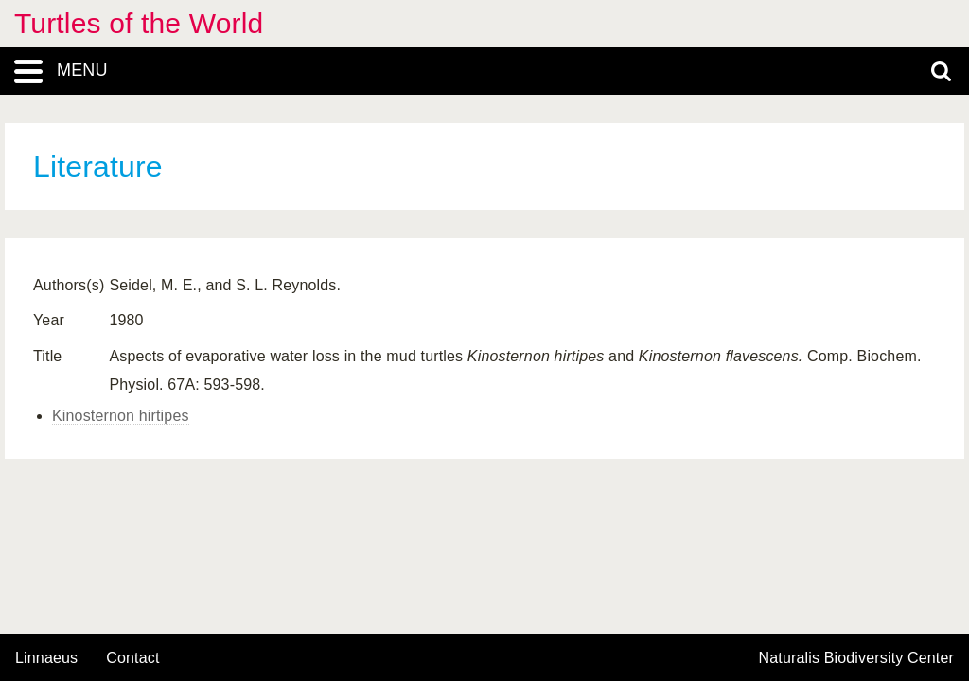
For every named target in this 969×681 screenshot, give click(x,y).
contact (132, 658)
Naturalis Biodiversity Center (857, 658)
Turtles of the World (138, 23)
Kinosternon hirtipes (120, 416)
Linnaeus (46, 658)
